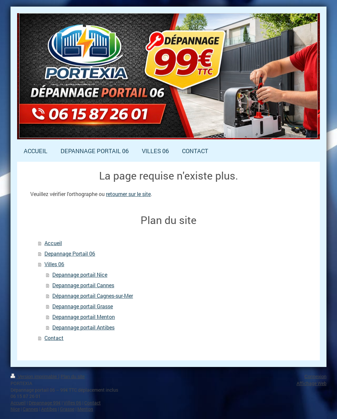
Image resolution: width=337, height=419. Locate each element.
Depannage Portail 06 (69, 253)
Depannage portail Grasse (82, 306)
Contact (54, 337)
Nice (15, 409)
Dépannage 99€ (45, 403)
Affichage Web (311, 383)
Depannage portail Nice (79, 274)
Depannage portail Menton (83, 316)
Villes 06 (54, 264)
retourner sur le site (128, 193)
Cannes (30, 409)
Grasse (67, 409)
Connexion (315, 376)
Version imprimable (34, 376)
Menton (85, 409)
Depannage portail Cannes (83, 285)
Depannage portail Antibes (83, 327)
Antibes (49, 409)
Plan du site (73, 376)
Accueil (53, 242)
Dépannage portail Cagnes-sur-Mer (92, 295)
